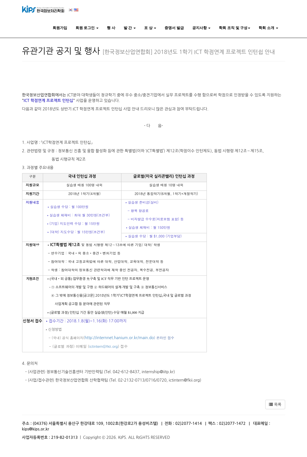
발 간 (130, 28)
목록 (275, 404)
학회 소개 (268, 28)
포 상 (150, 28)
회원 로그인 (87, 28)
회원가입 (60, 28)
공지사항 (201, 28)
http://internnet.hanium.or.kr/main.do (119, 338)
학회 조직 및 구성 (234, 28)
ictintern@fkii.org (103, 346)
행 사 (111, 28)
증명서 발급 (174, 28)
